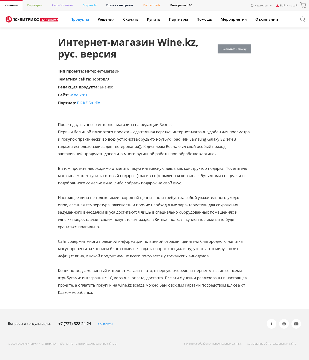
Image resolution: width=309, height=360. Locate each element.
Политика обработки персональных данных (209, 343)
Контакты (105, 324)
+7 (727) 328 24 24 (74, 323)
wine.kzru (78, 94)
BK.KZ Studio (88, 102)
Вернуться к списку (232, 49)
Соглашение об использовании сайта (270, 343)
